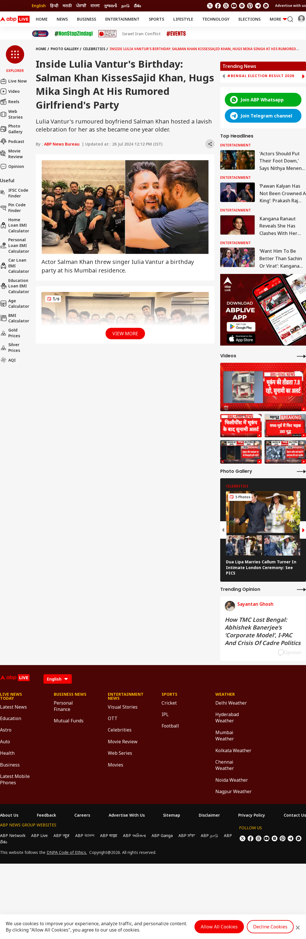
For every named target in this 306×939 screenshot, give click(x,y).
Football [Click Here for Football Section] (170, 726)
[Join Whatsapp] (266, 5)
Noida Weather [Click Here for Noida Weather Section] (231, 780)
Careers (82, 815)
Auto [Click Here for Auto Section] (5, 741)
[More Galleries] (301, 471)
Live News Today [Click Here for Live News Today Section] (11, 696)
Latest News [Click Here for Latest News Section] (13, 707)
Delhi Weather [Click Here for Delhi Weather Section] (231, 703)
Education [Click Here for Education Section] (10, 718)
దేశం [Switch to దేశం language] (137, 5)
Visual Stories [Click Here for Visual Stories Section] (123, 707)
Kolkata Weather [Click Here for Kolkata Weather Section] (233, 750)
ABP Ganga (162, 835)
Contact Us (295, 815)
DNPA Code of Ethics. (67, 852)
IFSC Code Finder (14, 193)
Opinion (12, 166)
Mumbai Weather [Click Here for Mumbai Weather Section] (224, 735)
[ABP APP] (241, 327)
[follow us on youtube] (234, 5)
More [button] (278, 19)
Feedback (46, 815)
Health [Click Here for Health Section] (7, 753)
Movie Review (11, 153)
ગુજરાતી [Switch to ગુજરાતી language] (110, 5)
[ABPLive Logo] (15, 19)
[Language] (57, 679)
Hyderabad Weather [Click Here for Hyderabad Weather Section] (227, 717)
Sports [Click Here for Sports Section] (169, 694)
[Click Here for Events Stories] (176, 33)
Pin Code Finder (13, 207)
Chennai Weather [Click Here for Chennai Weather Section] (224, 765)
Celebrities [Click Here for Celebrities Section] (120, 730)
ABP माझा (108, 835)
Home (41, 19)
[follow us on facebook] (217, 5)
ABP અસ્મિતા (134, 835)
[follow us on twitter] (209, 5)
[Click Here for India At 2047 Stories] (40, 33)
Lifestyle (183, 19)
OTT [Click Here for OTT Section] (113, 718)
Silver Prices (10, 347)
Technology (215, 19)
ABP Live (39, 835)
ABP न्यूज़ (61, 835)
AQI (8, 359)
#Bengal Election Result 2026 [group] (261, 76)
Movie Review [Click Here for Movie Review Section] (123, 741)
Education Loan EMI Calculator (14, 286)
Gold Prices (10, 332)
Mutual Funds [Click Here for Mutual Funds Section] (69, 721)
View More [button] (125, 333)
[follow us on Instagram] (242, 5)
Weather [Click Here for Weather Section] (225, 694)
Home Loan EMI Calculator (14, 225)
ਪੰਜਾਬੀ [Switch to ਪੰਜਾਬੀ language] (81, 5)
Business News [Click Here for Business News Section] (70, 694)
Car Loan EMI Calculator (14, 265)
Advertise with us (290, 5)
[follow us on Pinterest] (250, 5)
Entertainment (122, 19)
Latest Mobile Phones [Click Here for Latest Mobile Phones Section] (15, 779)
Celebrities (94, 48)
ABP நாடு (209, 835)
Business (86, 19)
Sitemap (171, 815)
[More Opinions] (301, 589)
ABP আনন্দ (84, 835)
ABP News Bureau (62, 144)
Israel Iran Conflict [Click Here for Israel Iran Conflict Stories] (141, 34)
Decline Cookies (270, 927)
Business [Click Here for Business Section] (10, 765)
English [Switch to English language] (39, 5)
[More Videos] (301, 356)
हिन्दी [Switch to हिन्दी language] (54, 5)
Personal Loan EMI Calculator (14, 245)
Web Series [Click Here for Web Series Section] (120, 753)
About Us (9, 815)
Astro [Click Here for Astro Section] (5, 730)
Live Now (13, 81)
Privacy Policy (251, 815)
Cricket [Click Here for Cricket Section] (169, 703)
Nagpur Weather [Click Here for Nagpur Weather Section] (233, 791)
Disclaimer (209, 815)
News (62, 19)
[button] (15, 59)
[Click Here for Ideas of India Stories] (107, 33)
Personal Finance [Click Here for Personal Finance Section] (63, 706)
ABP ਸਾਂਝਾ (186, 835)
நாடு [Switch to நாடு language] (125, 5)
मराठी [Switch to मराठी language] (67, 5)
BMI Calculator (14, 318)
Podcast (12, 141)
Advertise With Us (127, 815)
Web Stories (11, 114)
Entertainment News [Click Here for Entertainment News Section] (126, 696)
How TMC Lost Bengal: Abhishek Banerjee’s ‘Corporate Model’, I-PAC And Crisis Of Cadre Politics (263, 631)
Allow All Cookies (219, 927)
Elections (250, 19)
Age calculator (14, 303)
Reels (9, 101)
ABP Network (12, 835)
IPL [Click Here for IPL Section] (165, 714)
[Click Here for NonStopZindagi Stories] (74, 33)
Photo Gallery (11, 128)
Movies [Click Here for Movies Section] (115, 765)
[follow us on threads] (225, 5)
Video (10, 91)
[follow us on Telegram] (258, 5)
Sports (156, 19)
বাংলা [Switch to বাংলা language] (95, 5)
